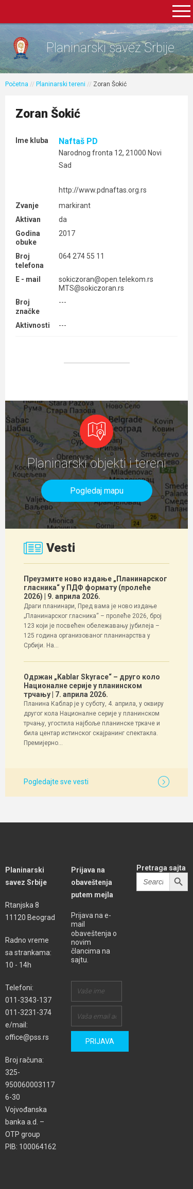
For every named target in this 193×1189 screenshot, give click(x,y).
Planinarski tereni (60, 84)
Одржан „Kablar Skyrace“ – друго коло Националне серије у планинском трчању (92, 686)
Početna (16, 84)
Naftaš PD (78, 141)
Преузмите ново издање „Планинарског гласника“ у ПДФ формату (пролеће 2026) (95, 587)
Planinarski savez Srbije (110, 47)
